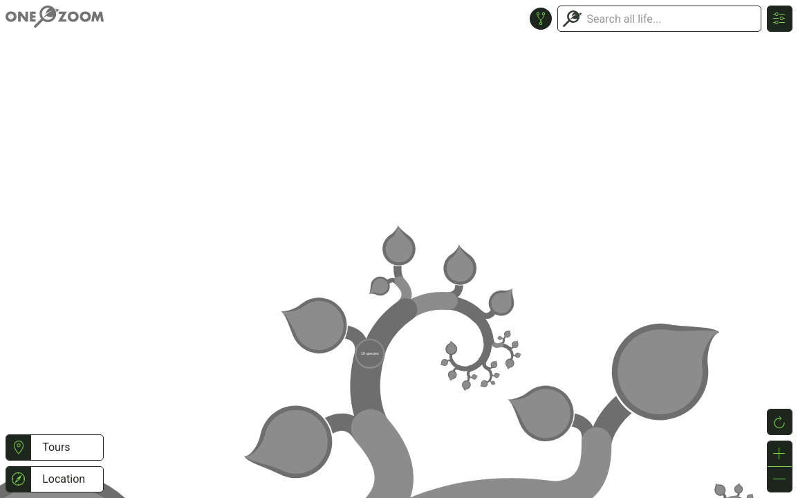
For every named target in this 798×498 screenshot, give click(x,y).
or (399, 249)
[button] (18, 447)
